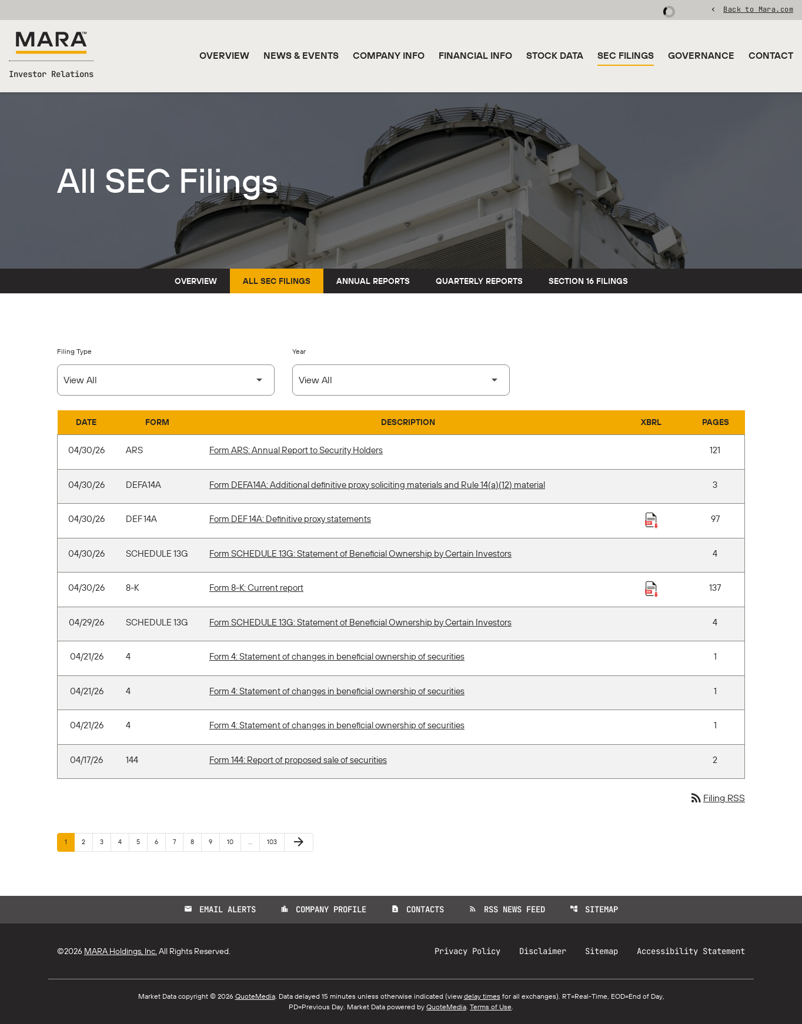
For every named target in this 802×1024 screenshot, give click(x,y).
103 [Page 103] (273, 841)
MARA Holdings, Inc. (120, 951)
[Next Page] (298, 842)
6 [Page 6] (160, 841)
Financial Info (475, 55)
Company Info (389, 55)
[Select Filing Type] (166, 380)
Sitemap (594, 909)
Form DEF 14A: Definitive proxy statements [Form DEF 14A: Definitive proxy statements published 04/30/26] (290, 518)
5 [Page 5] (142, 841)
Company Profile (323, 909)
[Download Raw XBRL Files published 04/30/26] (651, 520)
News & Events (301, 55)
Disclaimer (542, 951)
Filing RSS (717, 798)
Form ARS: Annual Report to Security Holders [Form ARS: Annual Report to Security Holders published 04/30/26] (296, 450)
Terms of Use (491, 1006)
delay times (482, 996)
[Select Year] (401, 380)
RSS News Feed (507, 909)
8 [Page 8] (196, 841)
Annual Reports (373, 281)
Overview (224, 55)
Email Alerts (220, 909)
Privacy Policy (467, 951)
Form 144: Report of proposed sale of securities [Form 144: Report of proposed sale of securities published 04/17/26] (298, 759)
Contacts (417, 909)
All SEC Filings (276, 281)
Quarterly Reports (479, 281)
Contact (770, 55)
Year (299, 351)
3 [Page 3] (105, 841)
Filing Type (74, 351)
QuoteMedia (255, 996)
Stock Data (554, 55)
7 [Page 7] (177, 841)
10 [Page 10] (233, 841)
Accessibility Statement (691, 951)
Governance (701, 55)
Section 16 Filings (588, 281)
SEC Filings (625, 55)
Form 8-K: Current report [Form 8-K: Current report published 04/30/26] (256, 587)
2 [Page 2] (87, 841)
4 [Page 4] (123, 841)
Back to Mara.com (758, 9)
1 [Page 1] (69, 841)
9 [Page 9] (214, 841)
